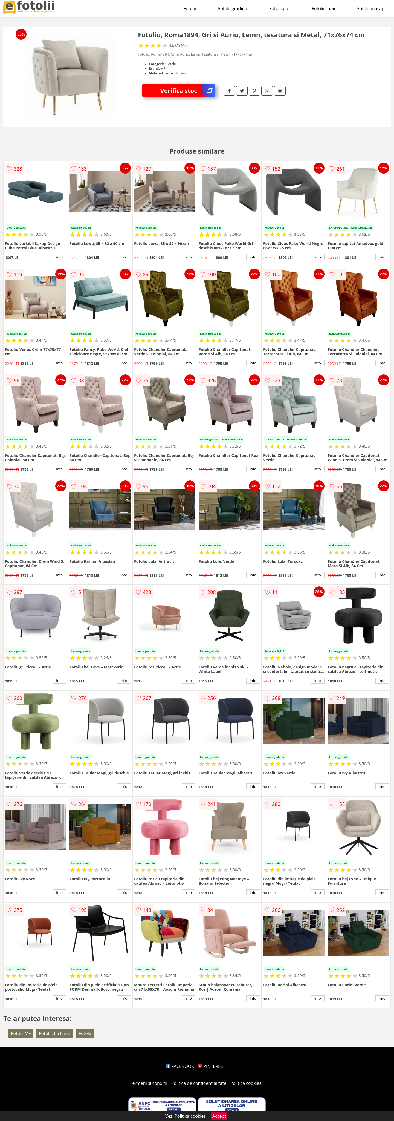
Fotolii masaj (370, 8)
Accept (219, 1116)
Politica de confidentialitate (199, 1083)
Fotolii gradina (232, 8)
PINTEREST (211, 1066)
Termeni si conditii (148, 1083)
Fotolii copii (323, 8)
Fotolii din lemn (55, 1033)
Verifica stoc (187, 90)
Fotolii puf (279, 8)
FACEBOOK (180, 1066)
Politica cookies (246, 1083)
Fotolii (190, 8)
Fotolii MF (21, 1033)
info (59, 257)
